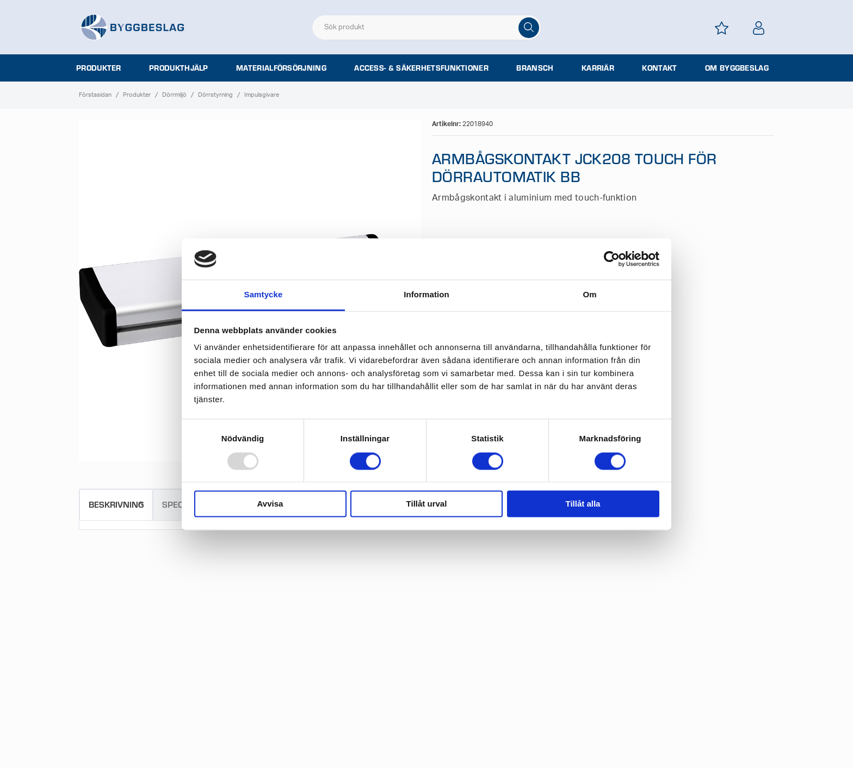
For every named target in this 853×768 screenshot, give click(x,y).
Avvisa (270, 504)
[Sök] (528, 27)
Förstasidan (95, 95)
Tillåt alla (583, 504)
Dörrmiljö (174, 95)
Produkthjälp (178, 68)
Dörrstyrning (215, 95)
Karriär (598, 68)
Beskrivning (116, 504)
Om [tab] (589, 294)
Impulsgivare (261, 95)
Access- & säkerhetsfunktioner (421, 68)
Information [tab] (426, 294)
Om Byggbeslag (737, 68)
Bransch (534, 68)
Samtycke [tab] (263, 294)
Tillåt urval (426, 504)
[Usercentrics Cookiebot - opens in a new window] (611, 259)
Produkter (98, 68)
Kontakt (659, 68)
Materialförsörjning (281, 68)
